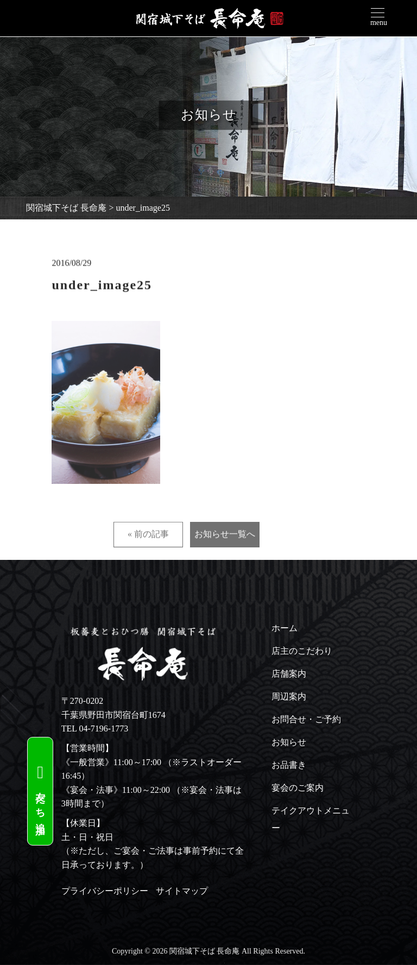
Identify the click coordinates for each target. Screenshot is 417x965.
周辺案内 (288, 696)
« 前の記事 (148, 555)
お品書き (288, 765)
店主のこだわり (301, 650)
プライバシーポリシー (104, 890)
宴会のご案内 (297, 787)
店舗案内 (288, 673)
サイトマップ (182, 890)
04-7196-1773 (104, 728)
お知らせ (288, 742)
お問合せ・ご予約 (306, 719)
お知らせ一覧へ (224, 555)
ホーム (284, 628)
